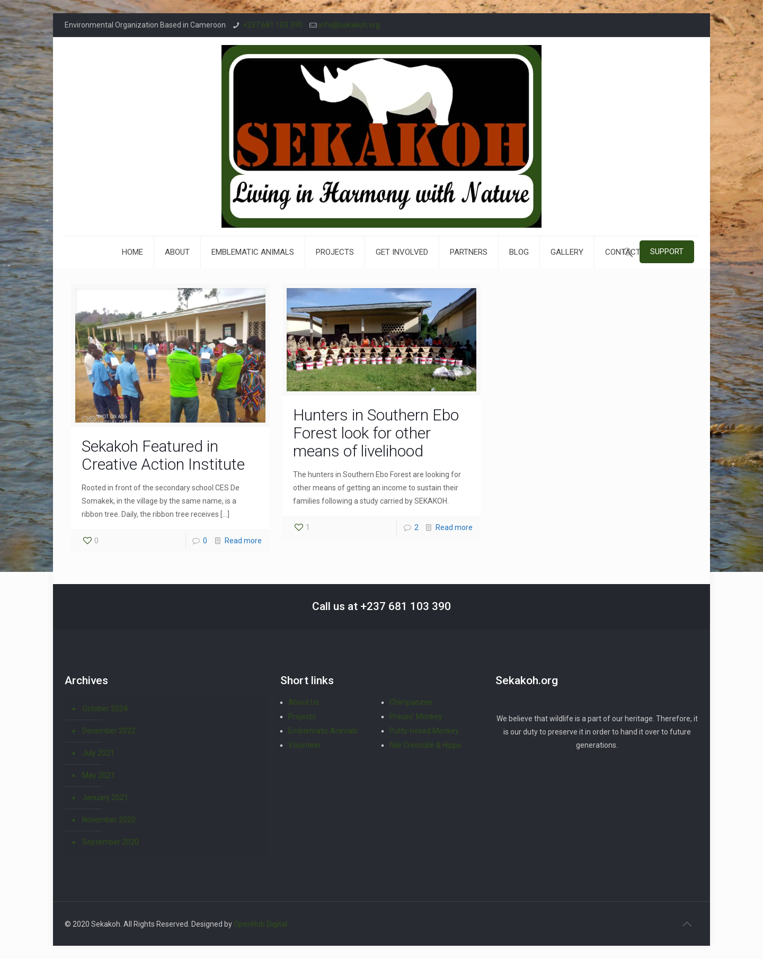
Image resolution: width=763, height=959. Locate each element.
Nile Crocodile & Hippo (425, 745)
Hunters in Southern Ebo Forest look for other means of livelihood (376, 433)
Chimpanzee (410, 702)
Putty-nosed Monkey (424, 731)
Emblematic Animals (323, 731)
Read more (243, 540)
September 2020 (110, 842)
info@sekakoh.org (349, 25)
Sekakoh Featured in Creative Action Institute (163, 455)
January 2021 (105, 797)
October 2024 (105, 708)
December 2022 (109, 731)
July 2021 (98, 753)
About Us (303, 702)
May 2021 (98, 775)
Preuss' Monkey (415, 716)
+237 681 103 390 (273, 25)
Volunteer (304, 745)
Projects (302, 716)
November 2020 (109, 819)
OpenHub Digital (260, 924)
